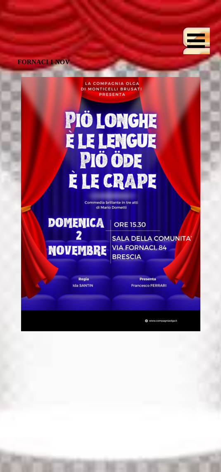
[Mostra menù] (196, 40)
